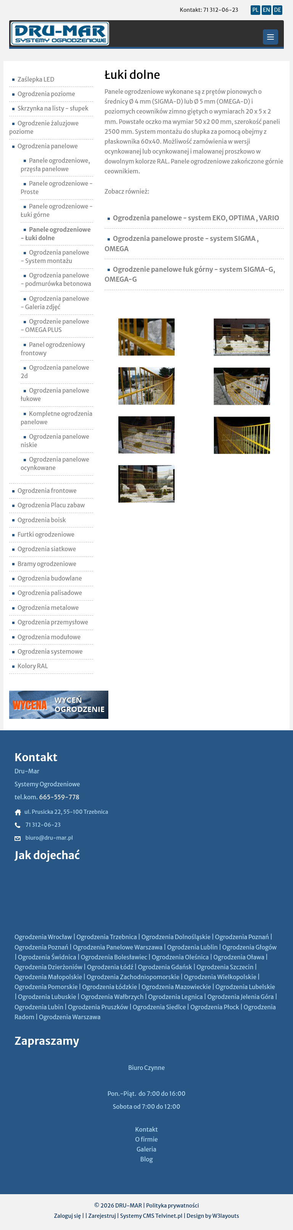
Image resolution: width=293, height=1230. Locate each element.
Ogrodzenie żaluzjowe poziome (44, 127)
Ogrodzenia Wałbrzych (112, 997)
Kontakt (146, 1129)
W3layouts (225, 1215)
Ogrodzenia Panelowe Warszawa (118, 947)
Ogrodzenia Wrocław (43, 937)
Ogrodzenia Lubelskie (245, 987)
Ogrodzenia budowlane (47, 578)
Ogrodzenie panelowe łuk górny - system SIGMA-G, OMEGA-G (190, 274)
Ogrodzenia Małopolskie (48, 977)
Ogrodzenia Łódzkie (109, 987)
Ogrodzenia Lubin (38, 1007)
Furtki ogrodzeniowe (43, 534)
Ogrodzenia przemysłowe (50, 622)
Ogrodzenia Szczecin (224, 967)
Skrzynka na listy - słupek (50, 108)
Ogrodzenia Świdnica (47, 957)
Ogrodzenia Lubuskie (47, 997)
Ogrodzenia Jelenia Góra (240, 997)
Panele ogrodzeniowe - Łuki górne (57, 210)
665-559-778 (59, 797)
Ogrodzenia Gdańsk (165, 967)
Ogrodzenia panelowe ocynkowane (55, 463)
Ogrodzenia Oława (238, 957)
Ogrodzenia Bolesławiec (114, 957)
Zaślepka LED (33, 79)
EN (266, 9)
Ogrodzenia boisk (39, 520)
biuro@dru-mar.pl (43, 837)
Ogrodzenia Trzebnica (106, 937)
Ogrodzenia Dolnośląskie (176, 937)
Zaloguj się (67, 1215)
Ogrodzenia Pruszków (98, 1007)
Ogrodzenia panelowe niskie (55, 441)
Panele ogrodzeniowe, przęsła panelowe (55, 165)
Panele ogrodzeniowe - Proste (57, 188)
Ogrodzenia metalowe (45, 607)
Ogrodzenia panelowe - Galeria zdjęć (55, 303)
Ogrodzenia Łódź (110, 967)
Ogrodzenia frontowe (44, 490)
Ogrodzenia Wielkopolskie (220, 977)
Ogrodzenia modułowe (46, 637)
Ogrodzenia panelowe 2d (55, 372)
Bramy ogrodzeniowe (44, 564)
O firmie (146, 1139)
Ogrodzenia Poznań (242, 937)
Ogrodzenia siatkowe (44, 549)
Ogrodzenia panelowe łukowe (55, 395)
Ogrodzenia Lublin (192, 947)
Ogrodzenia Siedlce (159, 1007)
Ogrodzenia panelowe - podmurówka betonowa (56, 279)
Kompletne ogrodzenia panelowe (56, 418)
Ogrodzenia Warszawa (70, 1017)
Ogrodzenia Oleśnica (180, 957)
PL (255, 9)
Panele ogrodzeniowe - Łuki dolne (56, 234)
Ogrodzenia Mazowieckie (176, 987)
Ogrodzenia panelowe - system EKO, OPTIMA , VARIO (193, 218)
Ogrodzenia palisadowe (47, 593)
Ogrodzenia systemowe (47, 651)
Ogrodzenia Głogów (249, 947)
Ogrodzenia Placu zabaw (48, 505)
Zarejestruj (102, 1215)
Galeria (146, 1149)
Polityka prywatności (172, 1205)
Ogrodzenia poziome (43, 94)
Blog (146, 1159)
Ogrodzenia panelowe (45, 146)
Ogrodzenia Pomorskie (46, 987)
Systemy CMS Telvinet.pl (151, 1215)
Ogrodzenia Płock (214, 1007)
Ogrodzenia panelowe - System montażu (55, 257)
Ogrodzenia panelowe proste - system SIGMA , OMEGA (182, 243)
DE (277, 9)
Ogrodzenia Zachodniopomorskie (133, 977)
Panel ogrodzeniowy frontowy (53, 349)
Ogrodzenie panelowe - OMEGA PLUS (55, 326)
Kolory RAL (30, 666)
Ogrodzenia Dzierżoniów (48, 967)
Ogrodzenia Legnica (175, 997)
